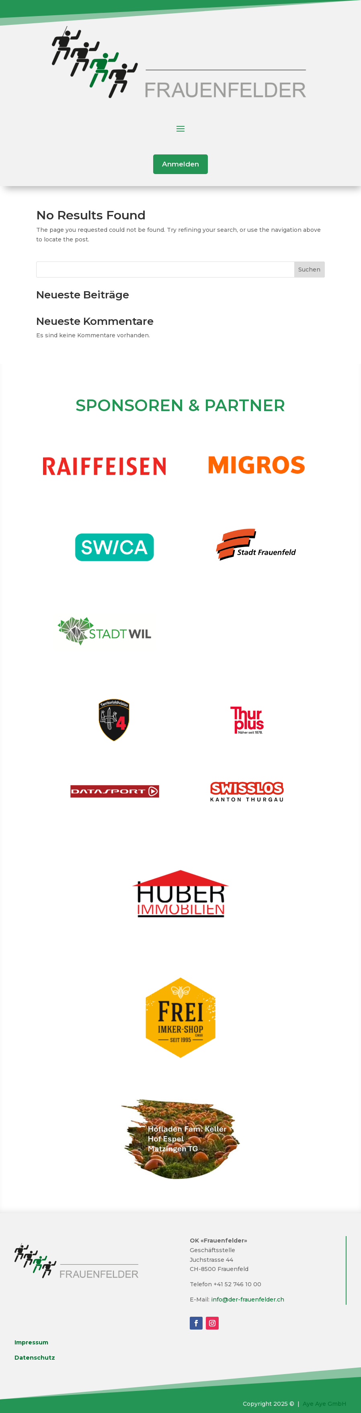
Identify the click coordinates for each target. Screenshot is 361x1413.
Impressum (31, 1342)
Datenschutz (34, 1357)
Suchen (309, 269)
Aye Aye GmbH (325, 1403)
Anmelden (180, 164)
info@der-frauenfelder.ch (247, 1299)
